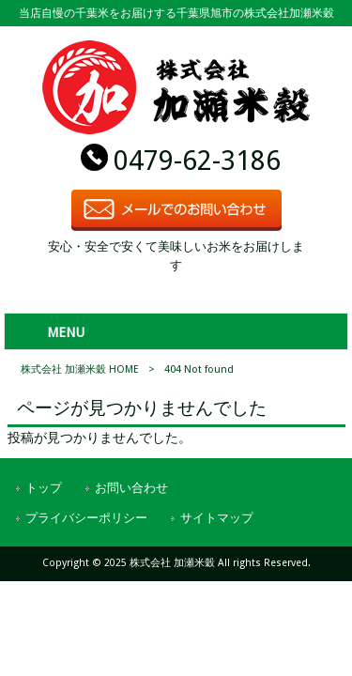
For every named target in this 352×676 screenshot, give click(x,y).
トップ (43, 488)
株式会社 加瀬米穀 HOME (80, 369)
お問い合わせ (131, 488)
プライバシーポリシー (86, 518)
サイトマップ (216, 518)
